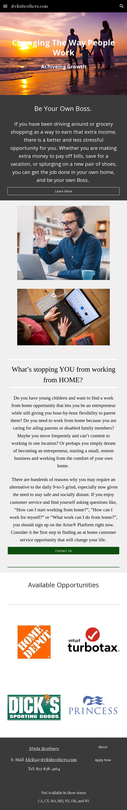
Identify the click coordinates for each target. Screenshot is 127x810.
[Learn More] (63, 191)
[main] (63, 47)
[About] (102, 746)
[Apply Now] (102, 759)
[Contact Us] (63, 550)
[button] (5, 6)
